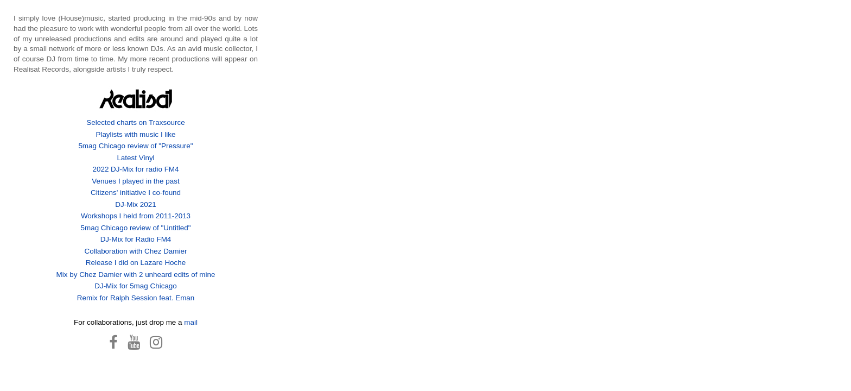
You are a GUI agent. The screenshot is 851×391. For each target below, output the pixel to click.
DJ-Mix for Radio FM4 (136, 239)
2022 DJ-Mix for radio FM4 (135, 169)
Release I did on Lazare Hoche (136, 262)
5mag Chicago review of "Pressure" (135, 146)
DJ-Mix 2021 (135, 204)
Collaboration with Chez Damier (136, 251)
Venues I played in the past (135, 181)
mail (191, 322)
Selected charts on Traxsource (135, 122)
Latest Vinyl (135, 158)
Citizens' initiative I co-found (136, 192)
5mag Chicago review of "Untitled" (136, 228)
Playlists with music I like (135, 134)
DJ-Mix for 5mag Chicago (135, 286)
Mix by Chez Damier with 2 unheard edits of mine (135, 274)
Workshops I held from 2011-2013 (135, 216)
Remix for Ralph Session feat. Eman (136, 298)
